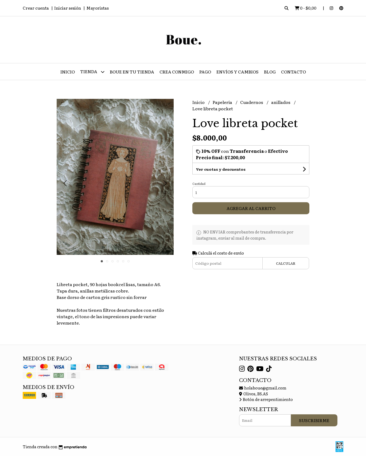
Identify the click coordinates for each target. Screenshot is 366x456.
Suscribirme (314, 420)
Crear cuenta (36, 8)
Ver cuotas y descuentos (221, 169)
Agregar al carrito (251, 208)
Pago (205, 71)
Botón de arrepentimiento (266, 399)
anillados (281, 102)
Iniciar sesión (67, 8)
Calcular (285, 263)
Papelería (223, 102)
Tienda (92, 72)
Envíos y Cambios (237, 71)
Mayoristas (97, 8)
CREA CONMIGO (176, 71)
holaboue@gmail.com (262, 388)
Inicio (67, 71)
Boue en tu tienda (132, 71)
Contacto (293, 71)
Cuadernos (252, 102)
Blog (270, 71)
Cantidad (198, 183)
